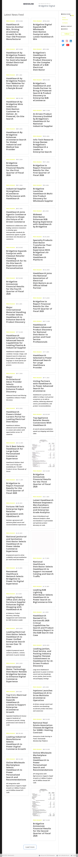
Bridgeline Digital (47, 6)
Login (74, 855)
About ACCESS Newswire (48, 855)
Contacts (65, 23)
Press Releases (65, 18)
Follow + (67, 34)
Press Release (10, 21)
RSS (72, 15)
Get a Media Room (63, 855)
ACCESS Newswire (8, 855)
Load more (29, 847)
